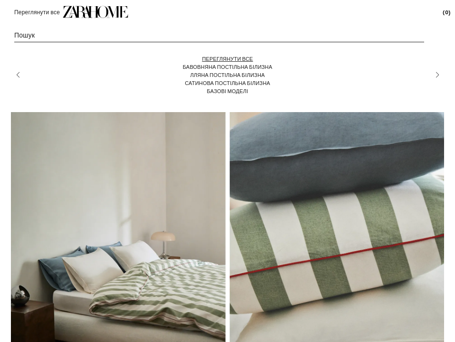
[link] (95, 12)
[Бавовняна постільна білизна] (227, 66)
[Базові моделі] (227, 91)
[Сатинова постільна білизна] (227, 82)
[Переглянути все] (227, 58)
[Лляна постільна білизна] (227, 74)
